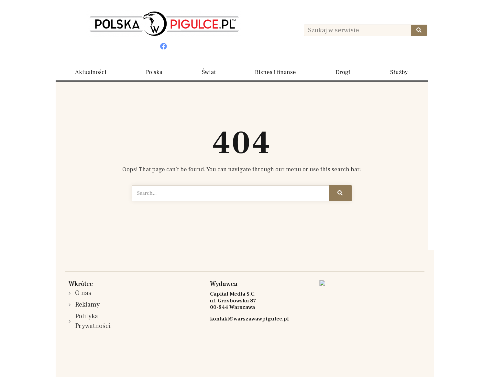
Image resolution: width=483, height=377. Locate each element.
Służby (399, 72)
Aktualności (90, 72)
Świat (209, 72)
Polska (154, 72)
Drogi (343, 72)
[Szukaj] (419, 30)
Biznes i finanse (275, 72)
